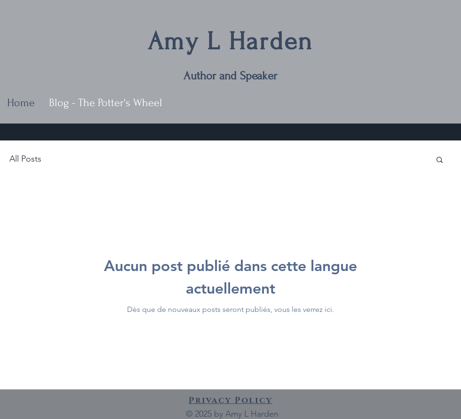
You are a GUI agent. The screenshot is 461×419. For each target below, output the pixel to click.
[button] (439, 160)
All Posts (25, 159)
